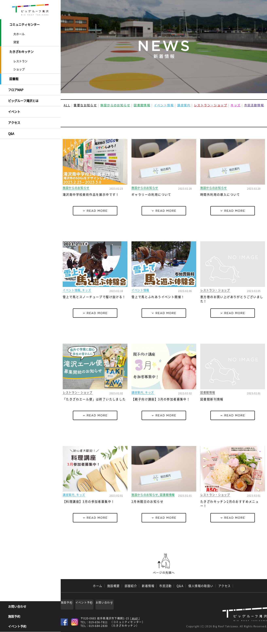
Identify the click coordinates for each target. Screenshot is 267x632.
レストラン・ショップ (210, 105)
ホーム (97, 586)
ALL (67, 105)
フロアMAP (15, 86)
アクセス (14, 116)
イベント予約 (17, 627)
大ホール (19, 33)
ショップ (19, 67)
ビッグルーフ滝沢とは (23, 96)
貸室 (16, 41)
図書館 (13, 76)
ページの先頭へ (164, 564)
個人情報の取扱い (200, 586)
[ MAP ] (135, 617)
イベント (14, 106)
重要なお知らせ (85, 105)
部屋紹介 (131, 586)
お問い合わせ (17, 607)
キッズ (236, 105)
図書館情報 (142, 105)
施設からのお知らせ (115, 105)
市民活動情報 (254, 105)
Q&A (11, 126)
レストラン (20, 59)
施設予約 (14, 617)
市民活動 (165, 586)
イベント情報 (164, 105)
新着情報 (148, 586)
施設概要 (113, 586)
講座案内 (184, 105)
